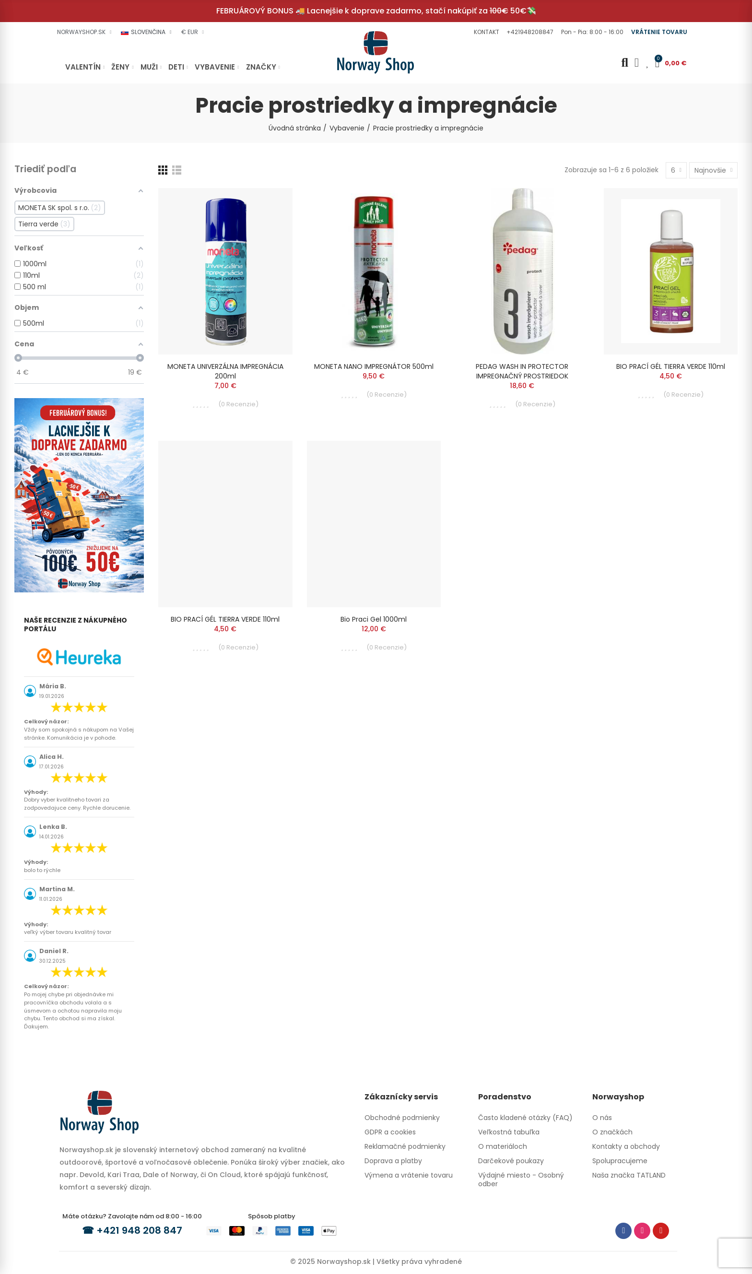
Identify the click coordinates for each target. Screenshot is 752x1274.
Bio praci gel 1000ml (374, 619)
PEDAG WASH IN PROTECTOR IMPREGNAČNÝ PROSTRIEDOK (522, 371)
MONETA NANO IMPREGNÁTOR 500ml (374, 366)
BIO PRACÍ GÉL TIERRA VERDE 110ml (670, 366)
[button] (485, 32)
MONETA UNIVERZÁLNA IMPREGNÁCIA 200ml (225, 371)
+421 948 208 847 (139, 1230)
